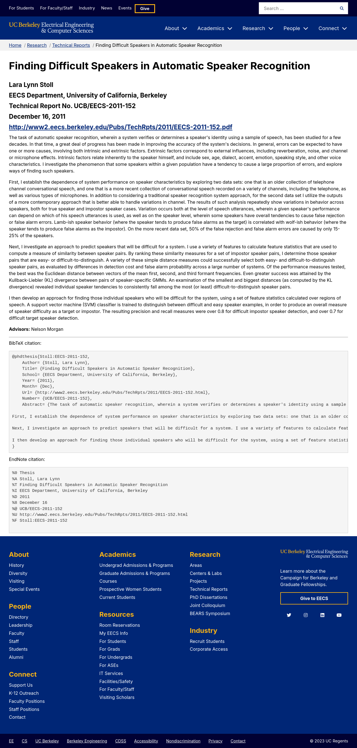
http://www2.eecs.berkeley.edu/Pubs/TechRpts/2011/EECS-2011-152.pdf (120, 127)
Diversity (18, 573)
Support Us (21, 685)
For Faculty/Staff (58, 8)
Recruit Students (207, 641)
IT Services (111, 673)
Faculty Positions (27, 701)
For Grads (109, 649)
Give (156, 8)
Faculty (16, 633)
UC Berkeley (47, 741)
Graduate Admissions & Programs (134, 573)
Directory (18, 617)
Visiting (17, 581)
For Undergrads (115, 657)
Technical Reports (71, 45)
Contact (17, 717)
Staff (14, 641)
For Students (21, 8)
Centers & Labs (206, 573)
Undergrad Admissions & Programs (136, 565)
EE (11, 741)
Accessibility (146, 741)
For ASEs (108, 665)
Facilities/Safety (116, 681)
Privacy (216, 741)
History (16, 565)
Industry (91, 8)
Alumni (16, 657)
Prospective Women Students (130, 589)
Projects (198, 581)
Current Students (117, 597)
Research (37, 45)
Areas (196, 565)
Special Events (24, 589)
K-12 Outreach (24, 693)
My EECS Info (113, 633)
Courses (108, 581)
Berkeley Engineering (87, 741)
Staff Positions (24, 709)
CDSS (120, 741)
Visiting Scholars (116, 697)
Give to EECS (314, 598)
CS (24, 741)
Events (135, 8)
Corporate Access (209, 649)
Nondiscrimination (183, 741)
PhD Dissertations (209, 597)
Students (18, 649)
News (114, 8)
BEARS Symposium (210, 613)
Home (15, 45)
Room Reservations (119, 625)
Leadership (20, 625)
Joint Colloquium (207, 605)
